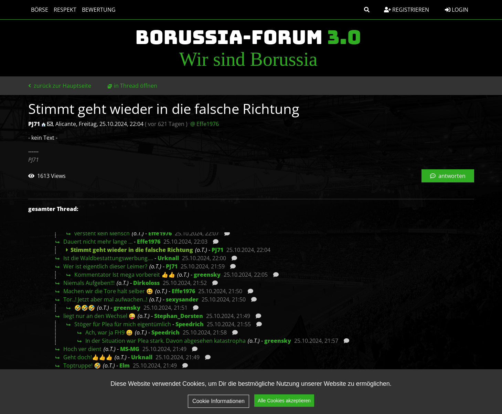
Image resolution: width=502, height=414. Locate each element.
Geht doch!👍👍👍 (88, 357)
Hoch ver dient (82, 349)
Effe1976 (160, 233)
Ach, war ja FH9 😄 (109, 332)
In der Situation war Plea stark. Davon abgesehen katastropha (165, 340)
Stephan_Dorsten (178, 316)
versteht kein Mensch (102, 233)
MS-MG (129, 349)
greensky (207, 274)
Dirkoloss (146, 283)
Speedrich (189, 324)
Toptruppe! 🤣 (82, 365)
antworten (448, 176)
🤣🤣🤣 (84, 307)
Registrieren (406, 9)
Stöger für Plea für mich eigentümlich (122, 324)
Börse (39, 9)
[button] (367, 9)
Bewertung (99, 9)
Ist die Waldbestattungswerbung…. (108, 258)
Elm (124, 365)
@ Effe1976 (204, 124)
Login (456, 9)
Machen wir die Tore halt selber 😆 (108, 291)
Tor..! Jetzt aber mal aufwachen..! (105, 299)
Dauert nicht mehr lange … (98, 241)
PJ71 (217, 250)
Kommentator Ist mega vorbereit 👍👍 (125, 274)
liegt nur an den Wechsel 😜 (99, 316)
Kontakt (456, 399)
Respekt (65, 9)
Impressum (417, 399)
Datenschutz (371, 399)
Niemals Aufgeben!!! (89, 283)
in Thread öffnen (135, 85)
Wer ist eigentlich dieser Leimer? (105, 266)
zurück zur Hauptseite (59, 85)
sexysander (182, 299)
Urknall (168, 258)
